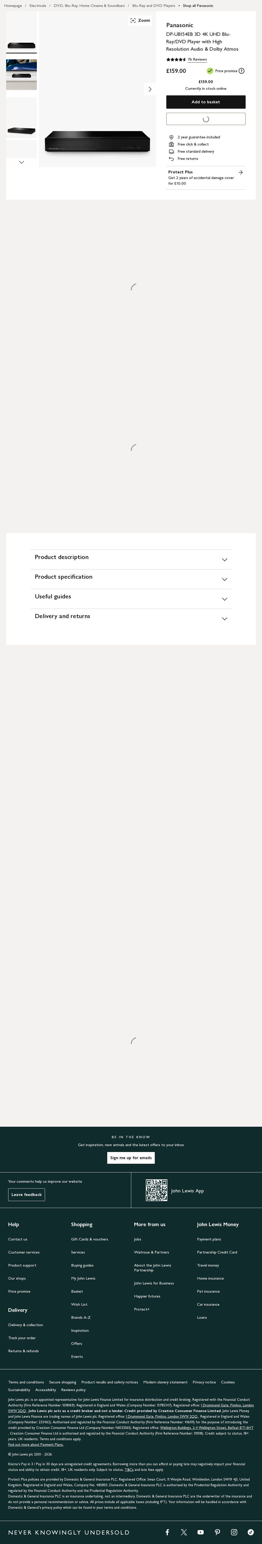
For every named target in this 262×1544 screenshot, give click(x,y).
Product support (22, 1265)
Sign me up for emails (131, 1157)
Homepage (13, 5)
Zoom (140, 20)
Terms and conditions (26, 1382)
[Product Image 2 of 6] (21, 74)
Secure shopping (62, 1382)
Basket (77, 1291)
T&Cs (129, 1470)
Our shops (17, 1278)
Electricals (37, 5)
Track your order (22, 1337)
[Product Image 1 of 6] (21, 31)
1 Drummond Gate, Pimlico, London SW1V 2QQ (162, 1416)
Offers (76, 1343)
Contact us (17, 1239)
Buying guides (82, 1265)
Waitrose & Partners (151, 1252)
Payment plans (209, 1239)
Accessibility (45, 1389)
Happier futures (147, 1296)
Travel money (208, 1265)
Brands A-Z (81, 1317)
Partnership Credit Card (217, 1252)
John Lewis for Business (154, 1283)
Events (77, 1356)
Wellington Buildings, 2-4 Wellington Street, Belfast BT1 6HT (207, 1428)
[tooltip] (241, 71)
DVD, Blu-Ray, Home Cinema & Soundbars (89, 5)
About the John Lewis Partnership (152, 1267)
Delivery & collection (25, 1324)
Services (78, 1252)
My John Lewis (83, 1278)
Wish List (79, 1304)
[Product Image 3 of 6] (21, 117)
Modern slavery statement (165, 1382)
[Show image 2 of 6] (150, 89)
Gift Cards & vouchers (89, 1239)
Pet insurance (208, 1291)
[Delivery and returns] (131, 618)
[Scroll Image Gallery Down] (21, 162)
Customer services (24, 1252)
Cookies (228, 1382)
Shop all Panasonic (198, 5)
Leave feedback (27, 1194)
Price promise (19, 1291)
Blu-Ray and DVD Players (153, 5)
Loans (202, 1317)
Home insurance (210, 1278)
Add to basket (206, 101)
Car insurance (208, 1304)
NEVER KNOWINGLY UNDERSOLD (69, 1532)
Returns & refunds (23, 1350)
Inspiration (80, 1330)
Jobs (137, 1239)
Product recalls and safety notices (109, 1382)
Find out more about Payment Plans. (35, 1444)
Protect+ (142, 1309)
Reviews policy (73, 1389)
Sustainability (19, 1389)
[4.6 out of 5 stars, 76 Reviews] (186, 60)
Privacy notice (204, 1382)
